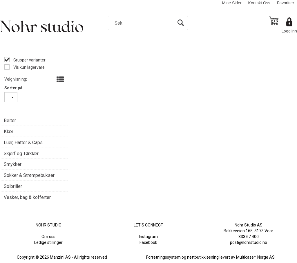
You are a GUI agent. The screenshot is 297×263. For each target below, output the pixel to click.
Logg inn (289, 31)
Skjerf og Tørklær (21, 153)
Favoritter (285, 3)
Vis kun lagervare (28, 67)
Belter (10, 120)
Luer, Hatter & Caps (23, 142)
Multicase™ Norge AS (255, 257)
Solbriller (13, 186)
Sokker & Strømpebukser (29, 175)
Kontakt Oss (259, 3)
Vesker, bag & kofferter (27, 197)
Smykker (12, 164)
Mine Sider (232, 3)
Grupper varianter (29, 60)
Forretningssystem (163, 257)
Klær (8, 131)
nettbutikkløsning (203, 257)
